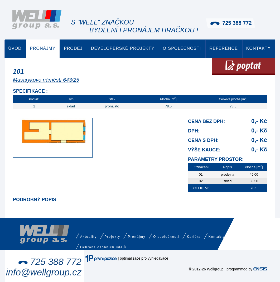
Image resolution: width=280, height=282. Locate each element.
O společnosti (182, 48)
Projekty (112, 237)
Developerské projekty (123, 48)
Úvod (14, 48)
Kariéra (194, 237)
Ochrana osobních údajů (103, 247)
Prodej (73, 48)
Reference (223, 48)
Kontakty (258, 48)
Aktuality (88, 237)
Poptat (243, 66)
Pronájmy (42, 48)
